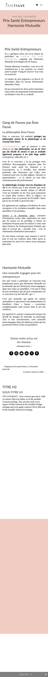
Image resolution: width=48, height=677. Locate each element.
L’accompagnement (11, 146)
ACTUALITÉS (30, 16)
